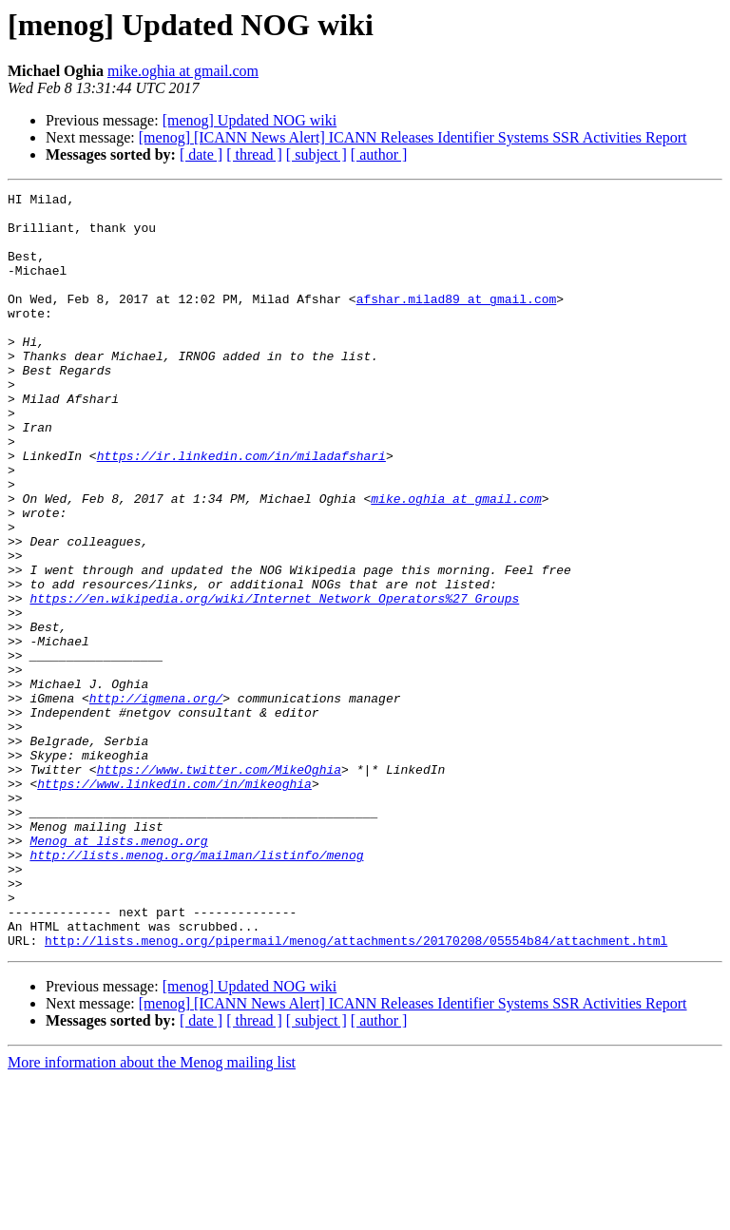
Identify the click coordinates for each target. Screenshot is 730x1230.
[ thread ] (254, 154)
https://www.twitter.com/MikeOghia (219, 885)
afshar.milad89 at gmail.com (456, 321)
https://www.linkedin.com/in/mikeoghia (174, 903)
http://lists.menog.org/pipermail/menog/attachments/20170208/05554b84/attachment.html (356, 1091)
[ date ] (201, 154)
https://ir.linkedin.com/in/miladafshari (241, 509)
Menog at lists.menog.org (118, 971)
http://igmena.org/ (155, 800)
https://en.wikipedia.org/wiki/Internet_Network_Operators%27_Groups (274, 680)
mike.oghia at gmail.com (183, 71)
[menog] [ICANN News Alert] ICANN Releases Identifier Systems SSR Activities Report (413, 137)
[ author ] (379, 154)
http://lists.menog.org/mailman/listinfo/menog (196, 988)
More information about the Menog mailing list (152, 1213)
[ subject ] (316, 154)
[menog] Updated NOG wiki (250, 120)
